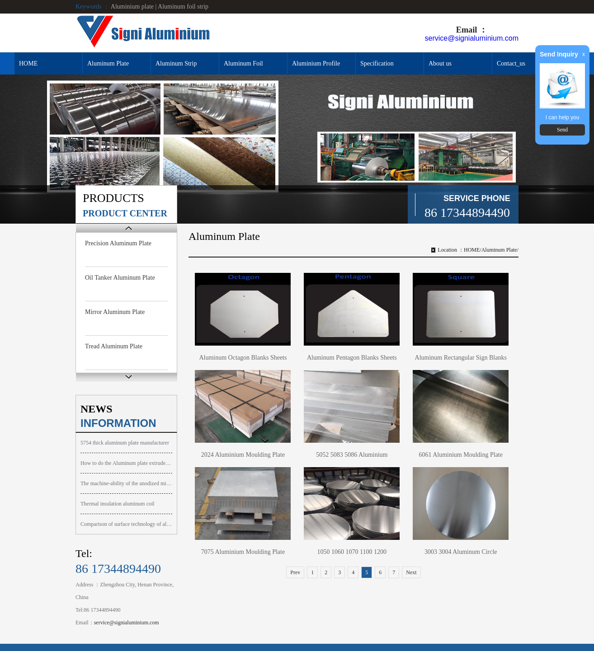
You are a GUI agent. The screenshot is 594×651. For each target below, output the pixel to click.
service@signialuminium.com (472, 38)
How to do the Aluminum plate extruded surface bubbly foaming (126, 463)
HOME (28, 63)
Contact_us (511, 63)
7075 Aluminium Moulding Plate (243, 551)
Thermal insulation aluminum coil (117, 504)
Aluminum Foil (243, 63)
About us (440, 63)
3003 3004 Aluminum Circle (460, 551)
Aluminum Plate (108, 63)
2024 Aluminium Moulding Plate (243, 454)
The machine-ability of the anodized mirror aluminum (126, 483)
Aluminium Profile (316, 63)
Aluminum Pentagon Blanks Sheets (352, 357)
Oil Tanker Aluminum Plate (120, 277)
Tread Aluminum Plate (113, 346)
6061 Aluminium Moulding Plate (461, 454)
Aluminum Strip (176, 63)
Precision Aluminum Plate (118, 243)
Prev (295, 572)
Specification (377, 63)
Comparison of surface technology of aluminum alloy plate (126, 524)
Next (411, 572)
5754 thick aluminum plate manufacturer (124, 443)
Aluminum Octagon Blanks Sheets (243, 357)
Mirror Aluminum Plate (115, 312)
